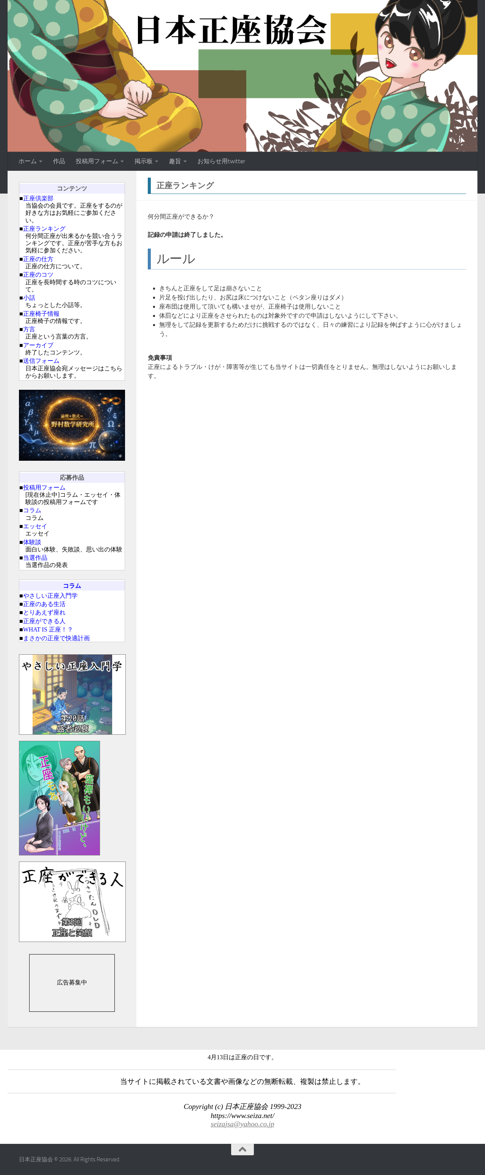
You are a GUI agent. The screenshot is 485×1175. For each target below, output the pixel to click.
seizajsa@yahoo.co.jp (242, 1124)
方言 (29, 329)
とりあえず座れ (44, 612)
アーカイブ (38, 345)
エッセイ (35, 526)
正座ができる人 (44, 621)
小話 (29, 298)
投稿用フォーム (97, 161)
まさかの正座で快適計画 (56, 638)
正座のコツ (38, 274)
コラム (32, 510)
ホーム (28, 161)
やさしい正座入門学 (50, 595)
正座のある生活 (44, 604)
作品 (59, 161)
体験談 (32, 542)
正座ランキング (44, 228)
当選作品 (35, 557)
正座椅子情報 (41, 313)
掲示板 (144, 161)
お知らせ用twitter (221, 161)
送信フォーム (41, 361)
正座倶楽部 (38, 198)
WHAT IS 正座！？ (48, 629)
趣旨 (175, 161)
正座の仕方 (38, 259)
